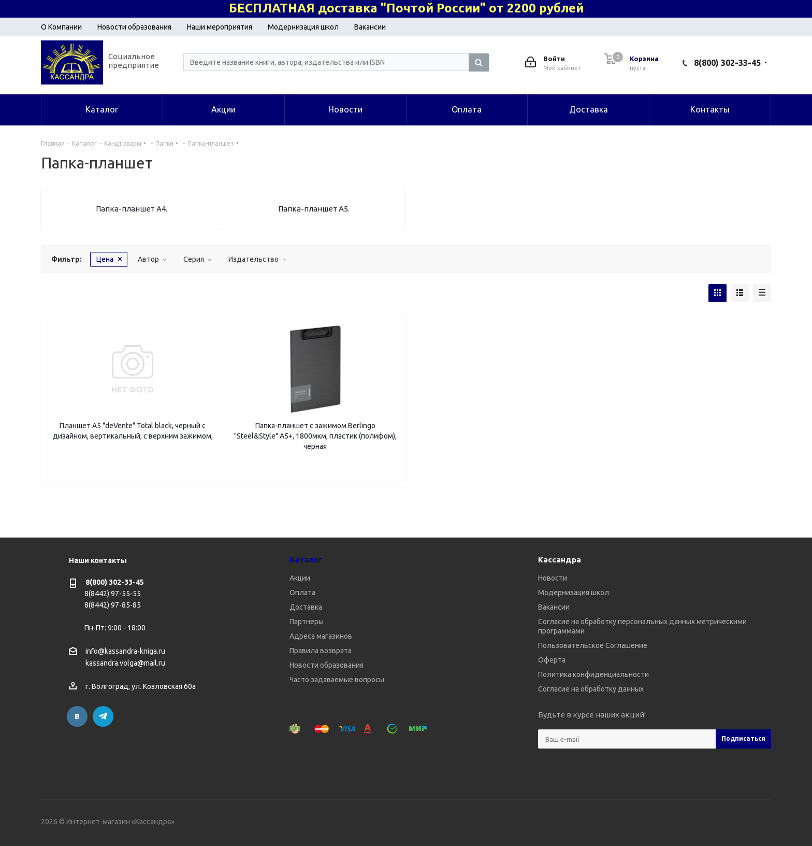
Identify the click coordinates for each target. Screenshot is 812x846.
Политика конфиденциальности (593, 674)
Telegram (103, 716)
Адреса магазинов (320, 636)
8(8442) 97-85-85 (112, 605)
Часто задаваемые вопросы (336, 679)
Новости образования (134, 27)
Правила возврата (320, 650)
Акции (299, 578)
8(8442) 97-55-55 (112, 593)
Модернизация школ (303, 27)
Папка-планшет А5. (314, 208)
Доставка (305, 607)
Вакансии (370, 27)
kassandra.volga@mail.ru (125, 663)
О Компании (61, 27)
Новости (552, 578)
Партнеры (306, 621)
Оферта (552, 660)
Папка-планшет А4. (131, 208)
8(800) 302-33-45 (727, 62)
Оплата (302, 592)
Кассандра (559, 559)
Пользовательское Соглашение (592, 645)
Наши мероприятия (219, 27)
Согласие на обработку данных (591, 689)
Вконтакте (77, 716)
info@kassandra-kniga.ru (125, 651)
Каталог (305, 559)
